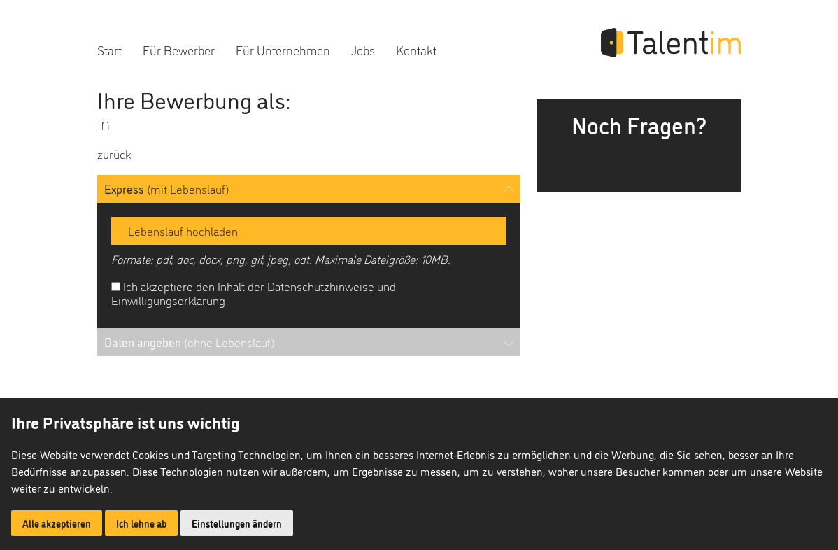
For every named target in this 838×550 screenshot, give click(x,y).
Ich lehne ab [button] (141, 523)
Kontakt (416, 49)
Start (109, 49)
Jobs (363, 49)
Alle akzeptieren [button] (56, 523)
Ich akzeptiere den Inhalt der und (253, 293)
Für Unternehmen (283, 49)
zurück (114, 154)
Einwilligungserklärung (168, 300)
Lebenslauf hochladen (178, 231)
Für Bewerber (179, 49)
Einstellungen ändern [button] (237, 523)
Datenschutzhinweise (320, 286)
